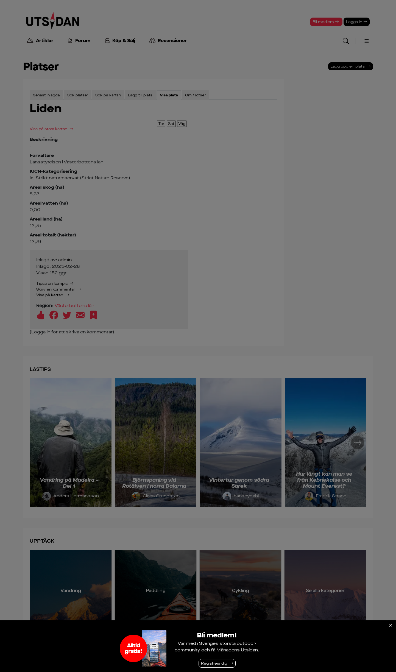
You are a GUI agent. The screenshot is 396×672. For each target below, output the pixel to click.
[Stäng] (390, 625)
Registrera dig (214, 663)
